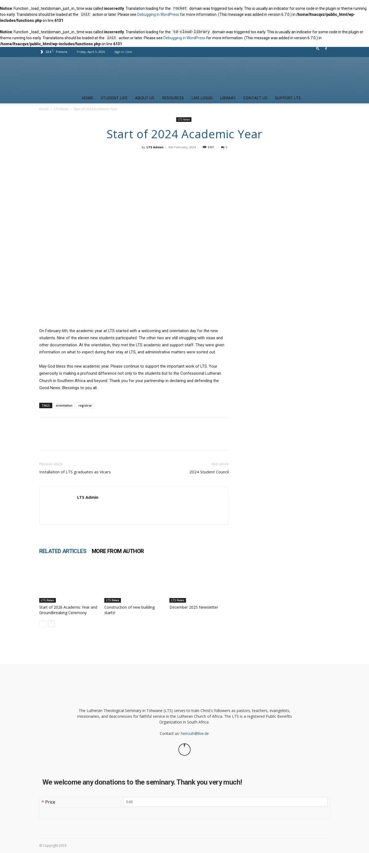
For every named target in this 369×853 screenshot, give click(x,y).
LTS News (61, 109)
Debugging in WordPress (158, 15)
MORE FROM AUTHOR (118, 551)
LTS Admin (155, 147)
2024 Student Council (209, 471)
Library (228, 97)
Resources (173, 97)
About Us (144, 97)
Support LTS (288, 97)
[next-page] (51, 623)
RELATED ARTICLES (62, 551)
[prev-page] (42, 623)
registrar (85, 405)
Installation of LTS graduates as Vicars (75, 471)
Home (87, 97)
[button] (318, 50)
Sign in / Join (123, 52)
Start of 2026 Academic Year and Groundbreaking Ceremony (68, 610)
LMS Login (201, 97)
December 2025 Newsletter (193, 607)
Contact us (255, 97)
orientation (64, 405)
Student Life (114, 97)
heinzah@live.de (195, 733)
